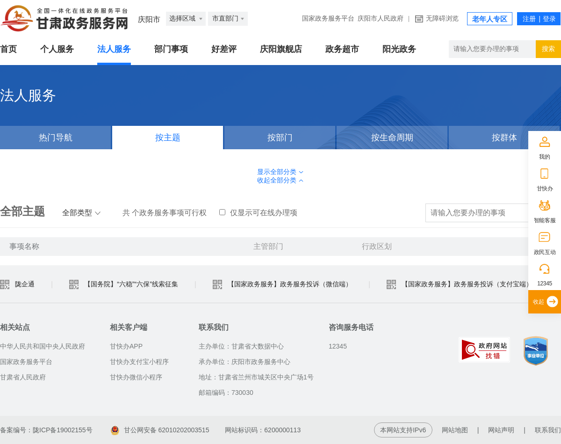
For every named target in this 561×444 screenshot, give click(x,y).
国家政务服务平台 (328, 18)
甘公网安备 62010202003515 (160, 430)
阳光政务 (399, 49)
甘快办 (545, 188)
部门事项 (171, 49)
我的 (544, 156)
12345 (544, 283)
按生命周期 (392, 137)
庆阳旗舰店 (281, 49)
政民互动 (545, 252)
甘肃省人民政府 (23, 377)
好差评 (224, 49)
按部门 (280, 137)
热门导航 (55, 137)
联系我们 (548, 430)
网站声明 (501, 430)
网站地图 (455, 430)
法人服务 (114, 49)
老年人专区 (489, 19)
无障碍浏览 (442, 18)
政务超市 (342, 49)
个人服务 (57, 49)
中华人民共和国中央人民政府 (42, 346)
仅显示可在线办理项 (258, 213)
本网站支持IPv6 (403, 430)
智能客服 (545, 220)
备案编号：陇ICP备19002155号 (46, 430)
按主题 (167, 137)
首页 (8, 49)
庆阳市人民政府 (380, 18)
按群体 (504, 137)
